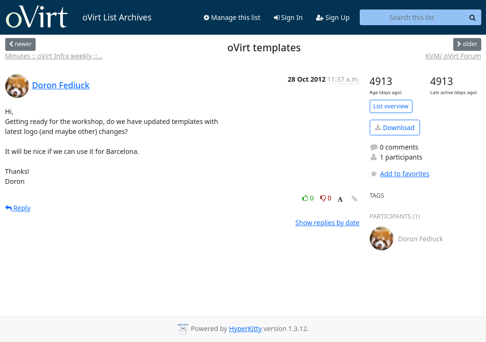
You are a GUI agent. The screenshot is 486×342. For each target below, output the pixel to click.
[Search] (472, 18)
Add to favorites (400, 173)
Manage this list (232, 17)
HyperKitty (245, 328)
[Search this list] (412, 18)
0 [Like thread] (308, 197)
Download (394, 127)
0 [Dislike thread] (326, 197)
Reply (18, 207)
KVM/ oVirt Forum (453, 55)
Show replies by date (327, 222)
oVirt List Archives (78, 17)
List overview (391, 106)
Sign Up (333, 17)
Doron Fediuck (61, 85)
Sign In (288, 17)
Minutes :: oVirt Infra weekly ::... (54, 55)
